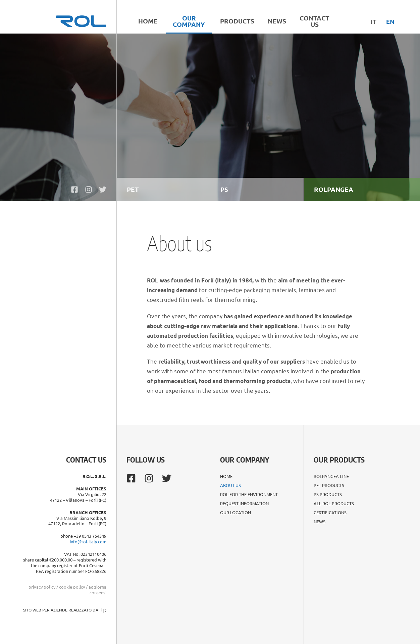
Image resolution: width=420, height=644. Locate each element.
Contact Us (314, 21)
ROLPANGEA (333, 189)
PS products (328, 494)
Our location (235, 512)
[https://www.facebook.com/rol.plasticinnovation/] (74, 189)
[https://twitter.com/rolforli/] (102, 189)
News (277, 21)
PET (133, 189)
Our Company (189, 21)
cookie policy (72, 587)
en (390, 21)
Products (237, 21)
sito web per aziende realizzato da (64, 609)
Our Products (339, 459)
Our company (244, 459)
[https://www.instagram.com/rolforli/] (88, 189)
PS (224, 189)
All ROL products (334, 503)
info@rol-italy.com (88, 541)
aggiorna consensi (97, 589)
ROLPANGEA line (331, 476)
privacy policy (42, 587)
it (373, 21)
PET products (329, 485)
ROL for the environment (249, 494)
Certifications (330, 512)
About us (230, 485)
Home (148, 21)
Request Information (244, 503)
